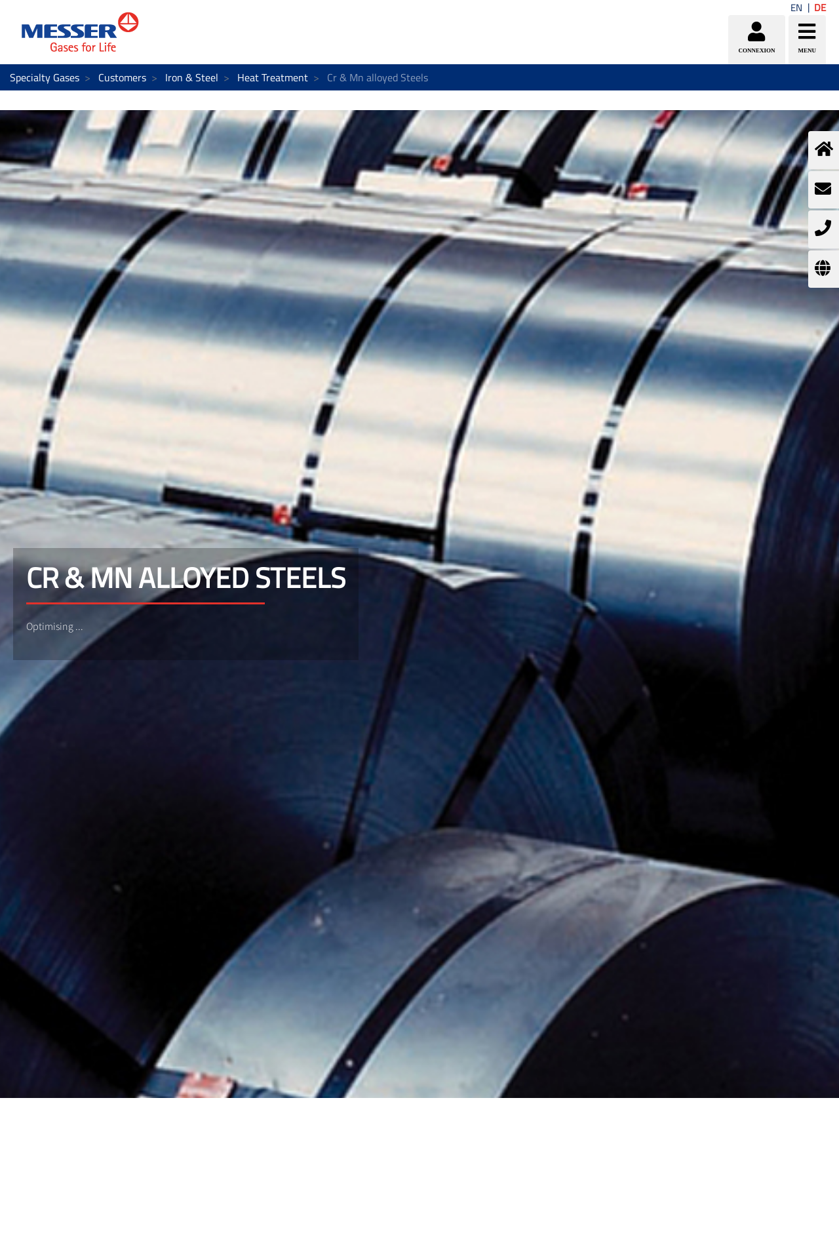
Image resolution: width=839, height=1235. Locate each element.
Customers (122, 77)
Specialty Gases (44, 77)
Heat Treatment (272, 77)
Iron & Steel (191, 77)
